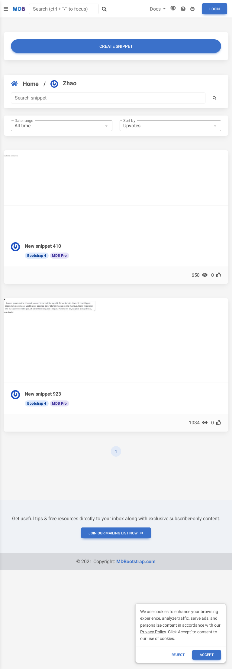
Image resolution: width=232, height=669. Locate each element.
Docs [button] (156, 9)
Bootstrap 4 (36, 255)
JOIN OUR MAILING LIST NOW (116, 533)
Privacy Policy (153, 631)
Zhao (63, 83)
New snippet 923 (43, 394)
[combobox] (61, 125)
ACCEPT (207, 655)
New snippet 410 (43, 246)
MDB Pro (59, 255)
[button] (214, 98)
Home (25, 83)
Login (214, 9)
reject (178, 655)
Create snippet (116, 46)
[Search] (108, 98)
